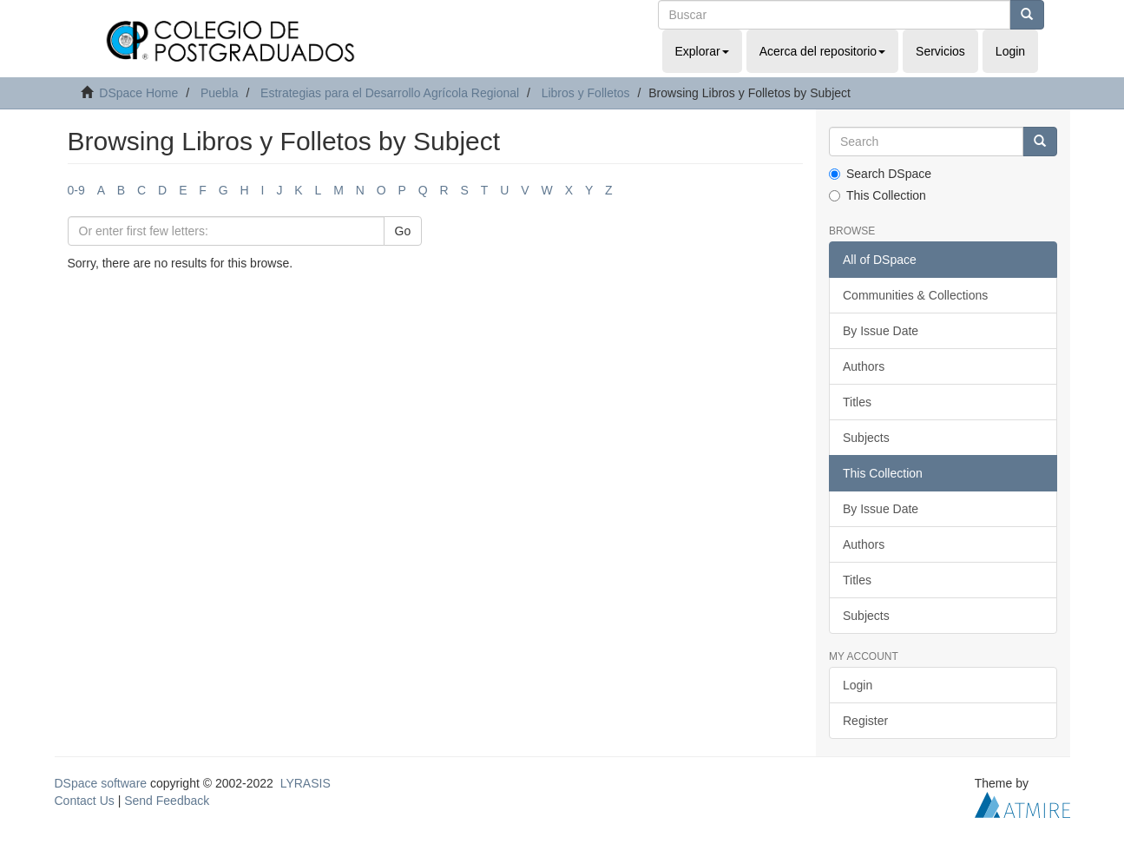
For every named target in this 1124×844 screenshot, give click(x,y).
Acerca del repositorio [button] (822, 51)
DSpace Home (138, 93)
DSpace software (101, 783)
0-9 (76, 190)
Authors (863, 366)
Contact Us (85, 801)
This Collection (877, 195)
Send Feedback (166, 801)
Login (857, 685)
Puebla (219, 93)
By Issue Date (880, 331)
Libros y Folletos (586, 93)
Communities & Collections (915, 295)
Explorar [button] (702, 51)
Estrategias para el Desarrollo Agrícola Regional (389, 93)
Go (403, 231)
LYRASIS (305, 783)
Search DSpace (880, 174)
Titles (857, 402)
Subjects (866, 438)
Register (865, 721)
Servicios (940, 51)
